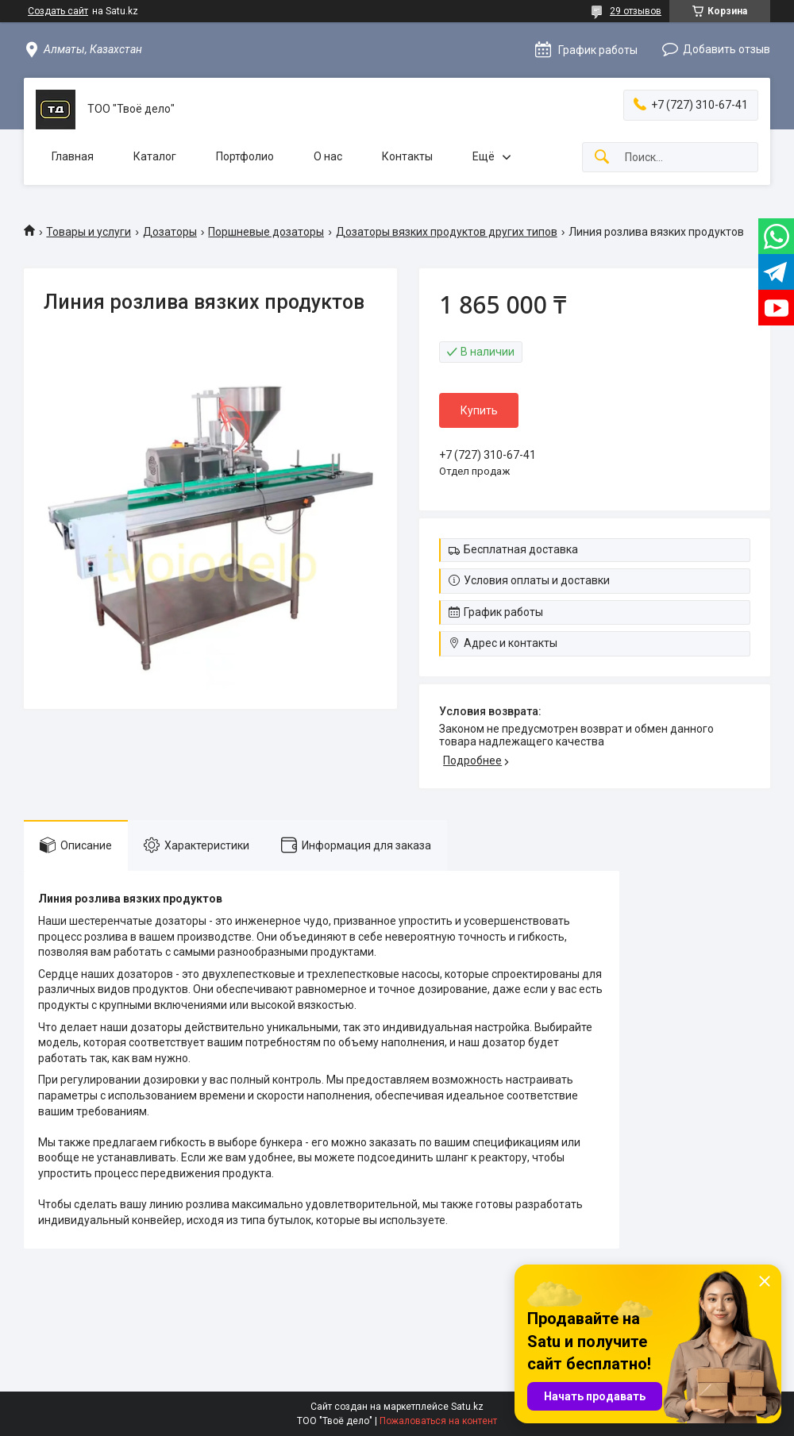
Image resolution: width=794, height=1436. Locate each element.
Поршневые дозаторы (266, 231)
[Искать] (602, 157)
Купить (479, 410)
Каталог (154, 156)
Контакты (407, 156)
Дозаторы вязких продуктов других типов (446, 231)
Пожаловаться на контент (438, 1420)
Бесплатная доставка (521, 549)
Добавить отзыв (726, 49)
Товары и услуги (88, 231)
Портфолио (245, 156)
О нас (328, 156)
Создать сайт (58, 11)
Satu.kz (467, 1406)
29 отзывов (635, 11)
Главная (73, 156)
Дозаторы (170, 231)
